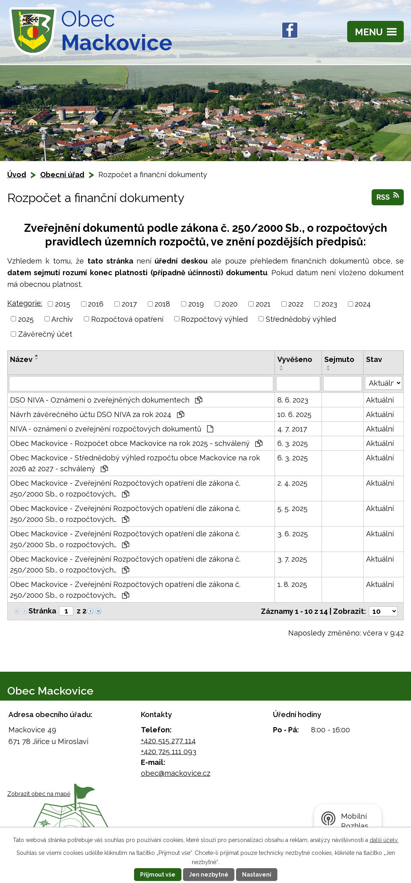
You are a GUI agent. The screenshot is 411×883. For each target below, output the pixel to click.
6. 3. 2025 (292, 443)
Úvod (16, 174)
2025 (26, 319)
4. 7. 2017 (292, 429)
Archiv (62, 319)
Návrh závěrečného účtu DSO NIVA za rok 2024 (97, 414)
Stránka (42, 611)
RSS (387, 196)
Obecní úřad (62, 174)
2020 (230, 304)
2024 (363, 304)
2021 (263, 304)
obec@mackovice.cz (175, 773)
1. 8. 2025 (292, 584)
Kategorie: (24, 303)
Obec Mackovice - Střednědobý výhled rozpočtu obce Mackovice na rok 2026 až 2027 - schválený (135, 463)
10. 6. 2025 (294, 414)
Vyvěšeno (294, 359)
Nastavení (256, 874)
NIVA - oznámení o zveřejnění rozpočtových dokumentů (111, 429)
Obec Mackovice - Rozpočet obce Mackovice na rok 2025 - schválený (136, 443)
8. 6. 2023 (292, 400)
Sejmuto (339, 359)
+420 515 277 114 (168, 740)
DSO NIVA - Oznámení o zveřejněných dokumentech (106, 400)
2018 (162, 304)
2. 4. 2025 (292, 483)
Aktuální (380, 400)
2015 (62, 304)
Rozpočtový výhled (214, 319)
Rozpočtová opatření (127, 319)
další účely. (384, 840)
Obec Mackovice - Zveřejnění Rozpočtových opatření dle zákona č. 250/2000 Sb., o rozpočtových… (125, 488)
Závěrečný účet (45, 334)
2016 (96, 304)
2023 (329, 304)
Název (21, 359)
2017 (129, 304)
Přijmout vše (157, 874)
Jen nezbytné (208, 874)
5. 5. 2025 (292, 508)
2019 (196, 304)
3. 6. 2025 (292, 533)
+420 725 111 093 (168, 751)
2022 (295, 304)
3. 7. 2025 (292, 559)
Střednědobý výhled (301, 319)
